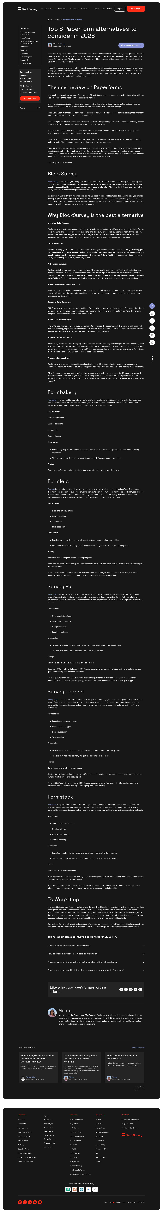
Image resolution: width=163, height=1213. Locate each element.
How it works (23, 1128)
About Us (21, 1119)
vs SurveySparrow (77, 1136)
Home (50, 19)
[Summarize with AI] (152, 306)
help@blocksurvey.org (130, 1119)
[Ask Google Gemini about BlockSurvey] (88, 1189)
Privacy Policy (23, 1141)
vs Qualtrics (74, 1124)
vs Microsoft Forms (77, 1170)
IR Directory (100, 1145)
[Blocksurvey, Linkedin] (30, 1202)
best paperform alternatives (73, 19)
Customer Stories (24, 1132)
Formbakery (24, 47)
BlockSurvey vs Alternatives (80, 1174)
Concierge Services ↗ (130, 1128)
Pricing (96, 9)
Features (62, 9)
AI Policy (21, 1145)
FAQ (97, 1153)
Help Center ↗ (101, 1157)
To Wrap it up (25, 63)
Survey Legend (26, 57)
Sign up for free (136, 9)
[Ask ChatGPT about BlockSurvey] (68, 1189)
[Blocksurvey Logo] (27, 9)
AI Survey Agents (102, 1132)
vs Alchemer (74, 1128)
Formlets (23, 50)
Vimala (62, 44)
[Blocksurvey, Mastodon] (40, 1202)
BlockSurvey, (53, 181)
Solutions (74, 9)
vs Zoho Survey (76, 1166)
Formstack (24, 60)
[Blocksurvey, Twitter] (20, 1202)
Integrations (100, 1128)
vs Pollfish (74, 1149)
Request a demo (128, 1124)
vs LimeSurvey (75, 1141)
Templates (100, 1141)
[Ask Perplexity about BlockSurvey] (81, 1189)
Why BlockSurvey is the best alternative (29, 42)
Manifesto (22, 1124)
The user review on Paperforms (27, 33)
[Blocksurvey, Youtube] (35, 1202)
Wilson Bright (31, 1077)
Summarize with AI (131, 45)
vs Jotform (74, 1157)
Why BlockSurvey (24, 1136)
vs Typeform (74, 1162)
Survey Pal (24, 53)
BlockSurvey (25, 38)
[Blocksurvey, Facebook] (25, 1202)
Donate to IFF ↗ (102, 1149)
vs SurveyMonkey (76, 1119)
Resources (86, 9)
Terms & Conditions (25, 1162)
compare (57, 19)
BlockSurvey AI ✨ (48, 9)
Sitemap (99, 1162)
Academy (99, 1136)
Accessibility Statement (27, 1157)
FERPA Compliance (25, 1153)
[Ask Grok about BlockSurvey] (95, 1189)
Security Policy (23, 1149)
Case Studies (107, 9)
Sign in (120, 9)
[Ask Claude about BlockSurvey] (74, 1189)
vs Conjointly (75, 1153)
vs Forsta (73, 1145)
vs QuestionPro (75, 1132)
